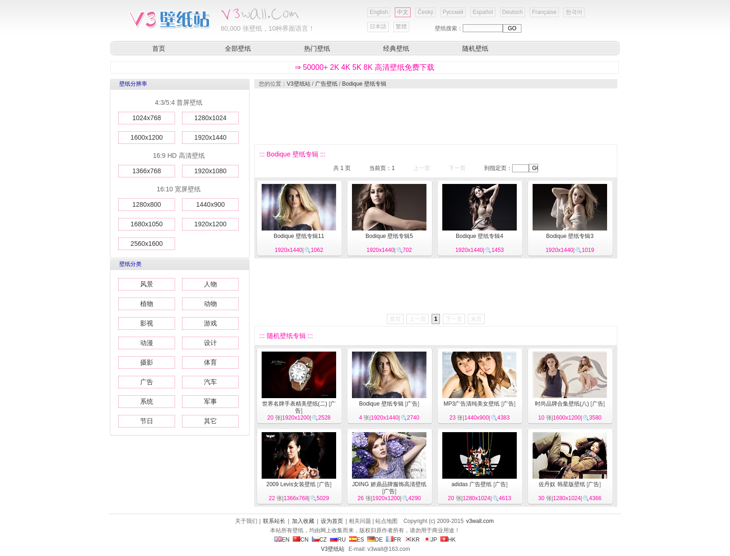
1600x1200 (146, 137)
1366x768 (146, 171)
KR (412, 539)
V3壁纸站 (299, 84)
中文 (402, 12)
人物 (210, 284)
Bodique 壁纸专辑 (364, 84)
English (379, 12)
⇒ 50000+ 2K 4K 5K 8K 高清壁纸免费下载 (364, 67)
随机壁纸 (475, 48)
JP (430, 539)
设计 (210, 342)
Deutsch (512, 12)
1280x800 (146, 204)
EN (282, 539)
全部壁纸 (238, 48)
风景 (146, 284)
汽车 (210, 382)
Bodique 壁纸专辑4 (479, 236)
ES (356, 539)
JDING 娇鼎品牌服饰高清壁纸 (389, 484)
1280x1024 (210, 118)
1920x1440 (210, 137)
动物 (210, 303)
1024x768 (146, 118)
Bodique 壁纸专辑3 (570, 236)
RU (337, 539)
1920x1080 (210, 171)
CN (300, 539)
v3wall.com (479, 521)
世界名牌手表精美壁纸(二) (294, 403)
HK (448, 539)
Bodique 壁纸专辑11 (299, 236)
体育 (210, 362)
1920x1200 (210, 224)
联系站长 (274, 521)
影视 (146, 323)
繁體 (401, 26)
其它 (210, 421)
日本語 (378, 26)
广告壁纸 (326, 84)
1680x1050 (146, 224)
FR (393, 539)
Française (544, 12)
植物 (146, 303)
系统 (146, 401)
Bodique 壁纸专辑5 (389, 236)
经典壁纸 (396, 48)
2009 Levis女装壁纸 (291, 484)
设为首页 (332, 521)
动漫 (146, 342)
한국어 (574, 12)
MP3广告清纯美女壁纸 (472, 403)
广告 (146, 382)
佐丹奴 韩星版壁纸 (562, 484)
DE (375, 539)
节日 (146, 421)
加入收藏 (303, 521)
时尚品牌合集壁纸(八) (562, 403)
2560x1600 (146, 243)
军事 (210, 401)
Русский (453, 12)
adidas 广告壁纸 (472, 484)
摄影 (146, 362)
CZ (319, 539)
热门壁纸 (317, 48)
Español (483, 12)
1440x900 (210, 204)
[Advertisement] (435, 116)
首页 (158, 48)
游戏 (210, 323)
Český (425, 12)
